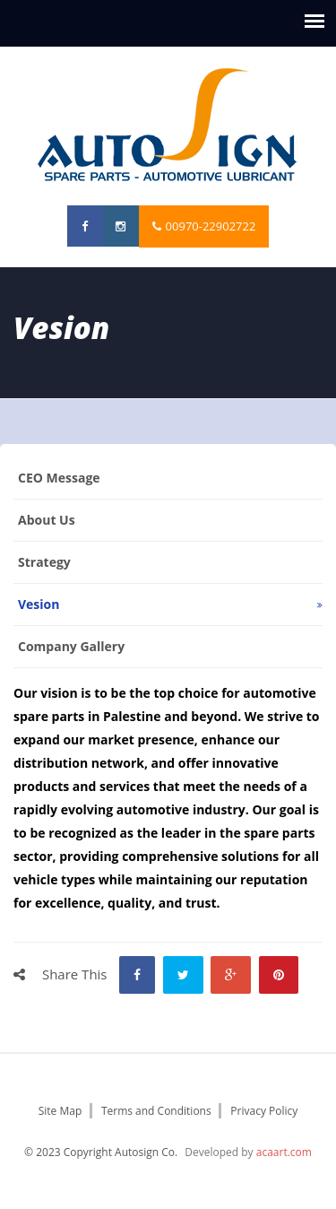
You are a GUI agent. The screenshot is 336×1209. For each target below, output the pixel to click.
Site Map (60, 1110)
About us (46, 519)
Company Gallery (71, 646)
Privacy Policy (263, 1110)
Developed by (248, 1152)
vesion (38, 604)
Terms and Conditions (156, 1110)
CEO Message (59, 477)
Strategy (44, 561)
